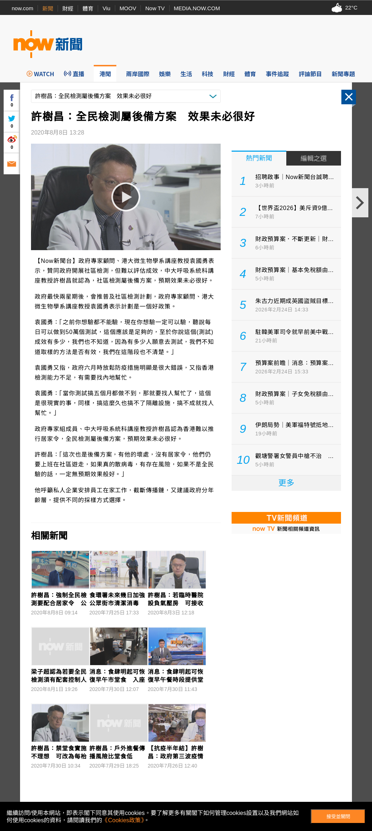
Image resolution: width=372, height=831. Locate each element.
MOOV (128, 8)
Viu (106, 8)
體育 (87, 8)
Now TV (154, 8)
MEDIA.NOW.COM (197, 8)
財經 (67, 8)
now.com (22, 8)
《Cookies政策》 (123, 820)
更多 (286, 483)
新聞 (47, 8)
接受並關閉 (338, 816)
